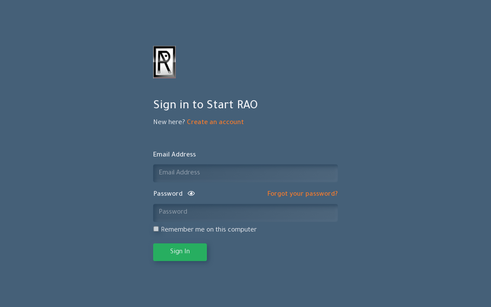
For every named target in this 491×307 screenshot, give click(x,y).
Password (174, 195)
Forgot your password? (302, 195)
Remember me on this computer (205, 230)
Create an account (215, 123)
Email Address (174, 155)
